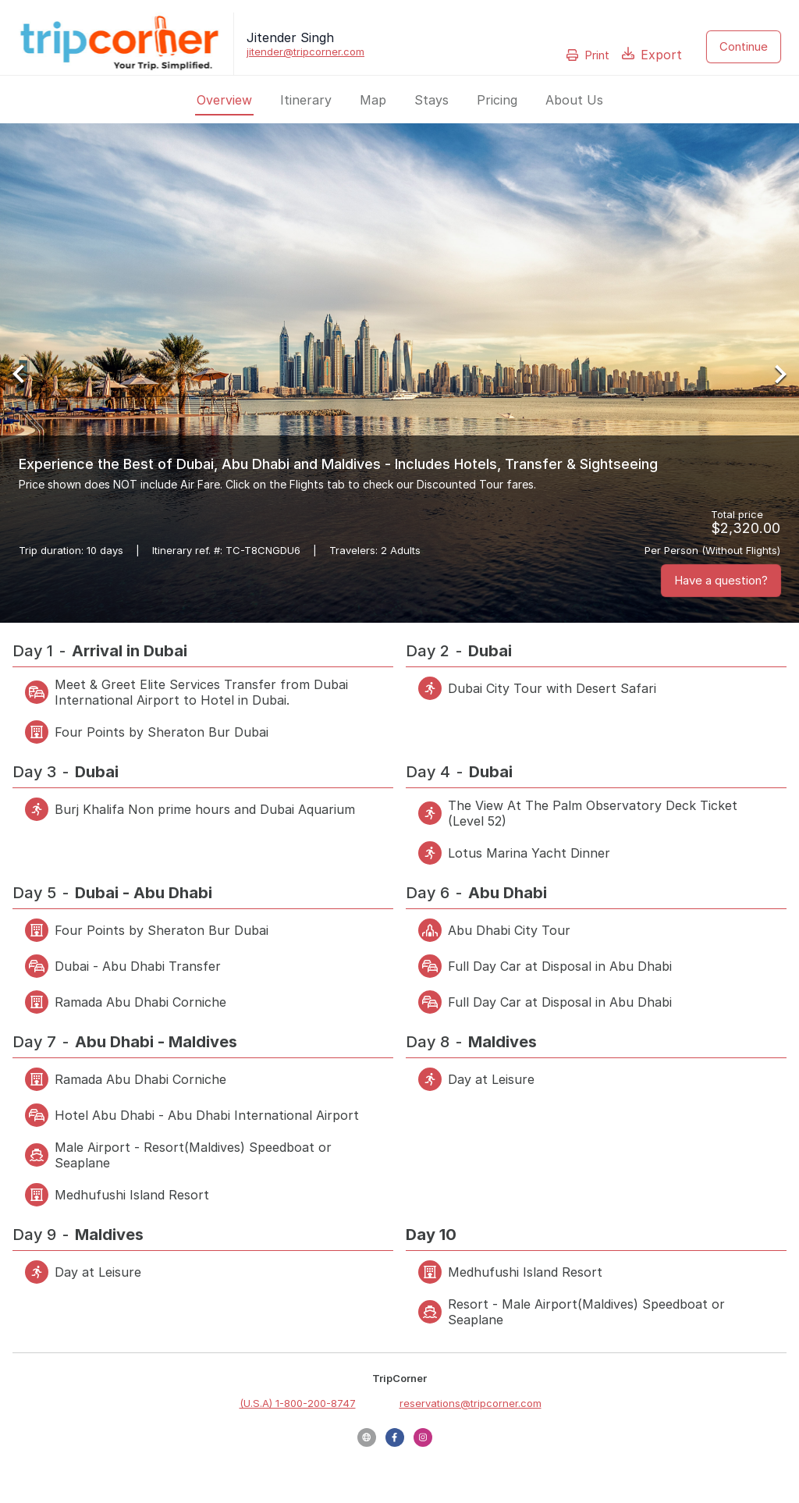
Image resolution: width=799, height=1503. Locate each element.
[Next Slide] (774, 373)
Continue (743, 46)
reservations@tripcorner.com (471, 1403)
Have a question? (721, 580)
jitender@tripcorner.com (305, 51)
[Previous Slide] (24, 373)
